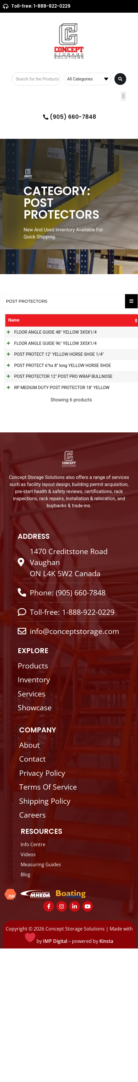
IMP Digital (55, 1075)
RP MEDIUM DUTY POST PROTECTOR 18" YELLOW (26, 512)
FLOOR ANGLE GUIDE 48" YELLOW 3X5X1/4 (28, 342)
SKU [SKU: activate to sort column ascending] (82, 320)
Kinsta (106, 1075)
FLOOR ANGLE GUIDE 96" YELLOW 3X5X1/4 (28, 372)
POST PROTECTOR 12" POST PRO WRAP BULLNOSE (27, 478)
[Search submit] (120, 79)
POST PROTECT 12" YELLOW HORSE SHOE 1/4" (27, 405)
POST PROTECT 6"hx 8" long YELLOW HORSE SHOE (28, 442)
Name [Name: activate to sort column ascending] (13, 320)
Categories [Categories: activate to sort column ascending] (59, 320)
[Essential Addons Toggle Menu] (131, 301)
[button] (123, 96)
